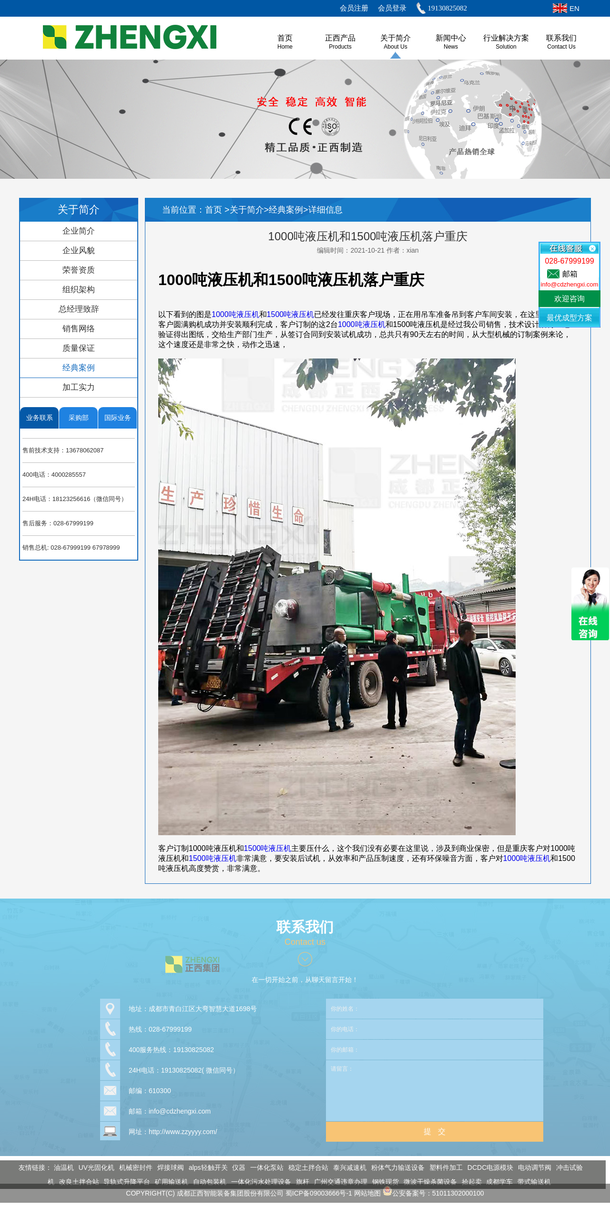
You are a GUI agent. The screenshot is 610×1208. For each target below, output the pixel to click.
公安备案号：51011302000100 (433, 1190)
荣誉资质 (78, 270)
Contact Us (561, 46)
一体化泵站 (264, 1167)
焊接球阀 (167, 1167)
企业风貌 (78, 250)
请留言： (434, 1087)
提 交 (434, 1129)
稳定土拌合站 (305, 1167)
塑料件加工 (443, 1167)
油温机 (61, 1167)
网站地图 (367, 1190)
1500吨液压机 (291, 314)
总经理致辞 (79, 309)
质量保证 (78, 348)
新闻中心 (451, 38)
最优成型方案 (569, 318)
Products (340, 46)
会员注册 (354, 8)
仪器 (236, 1167)
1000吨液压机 (235, 314)
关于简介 (395, 38)
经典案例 (78, 367)
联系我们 (561, 38)
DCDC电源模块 (487, 1167)
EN (574, 8)
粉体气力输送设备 (395, 1167)
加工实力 (78, 387)
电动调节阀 (532, 1167)
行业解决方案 (506, 38)
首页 (214, 210)
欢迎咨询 (569, 299)
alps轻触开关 (205, 1167)
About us (395, 46)
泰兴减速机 (347, 1167)
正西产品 (340, 38)
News (451, 46)
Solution (506, 46)
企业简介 (78, 230)
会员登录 (392, 8)
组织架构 (78, 289)
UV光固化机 (94, 1167)
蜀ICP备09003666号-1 (318, 1190)
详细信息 (325, 210)
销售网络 (78, 328)
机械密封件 (133, 1167)
